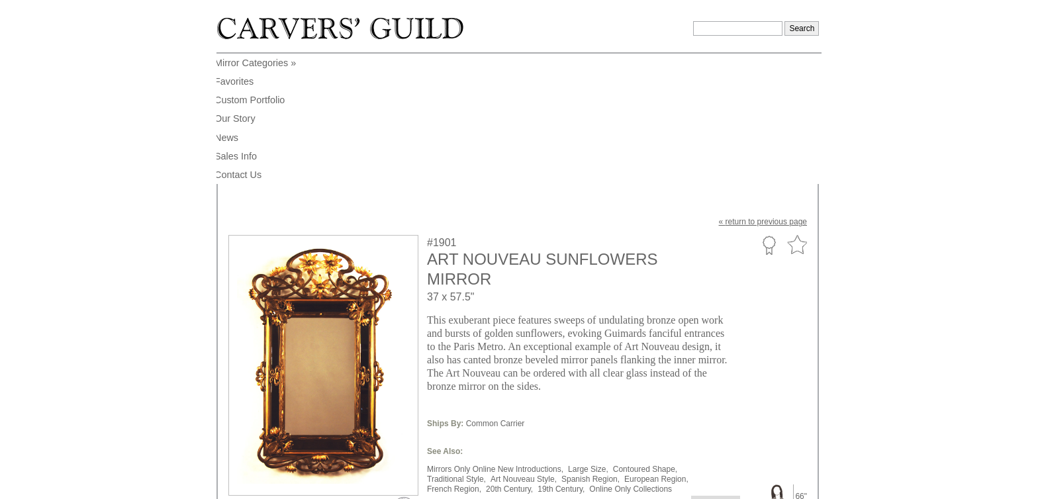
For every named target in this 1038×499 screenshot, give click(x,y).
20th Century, (509, 358)
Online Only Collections (630, 358)
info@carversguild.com (305, 482)
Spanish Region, (590, 348)
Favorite (797, 115)
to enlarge (252, 372)
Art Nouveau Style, (524, 348)
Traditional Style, (456, 348)
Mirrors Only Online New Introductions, (495, 338)
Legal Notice (705, 484)
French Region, (454, 358)
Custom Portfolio (769, 114)
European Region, (656, 348)
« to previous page (763, 91)
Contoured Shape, (645, 338)
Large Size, (588, 338)
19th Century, (561, 358)
